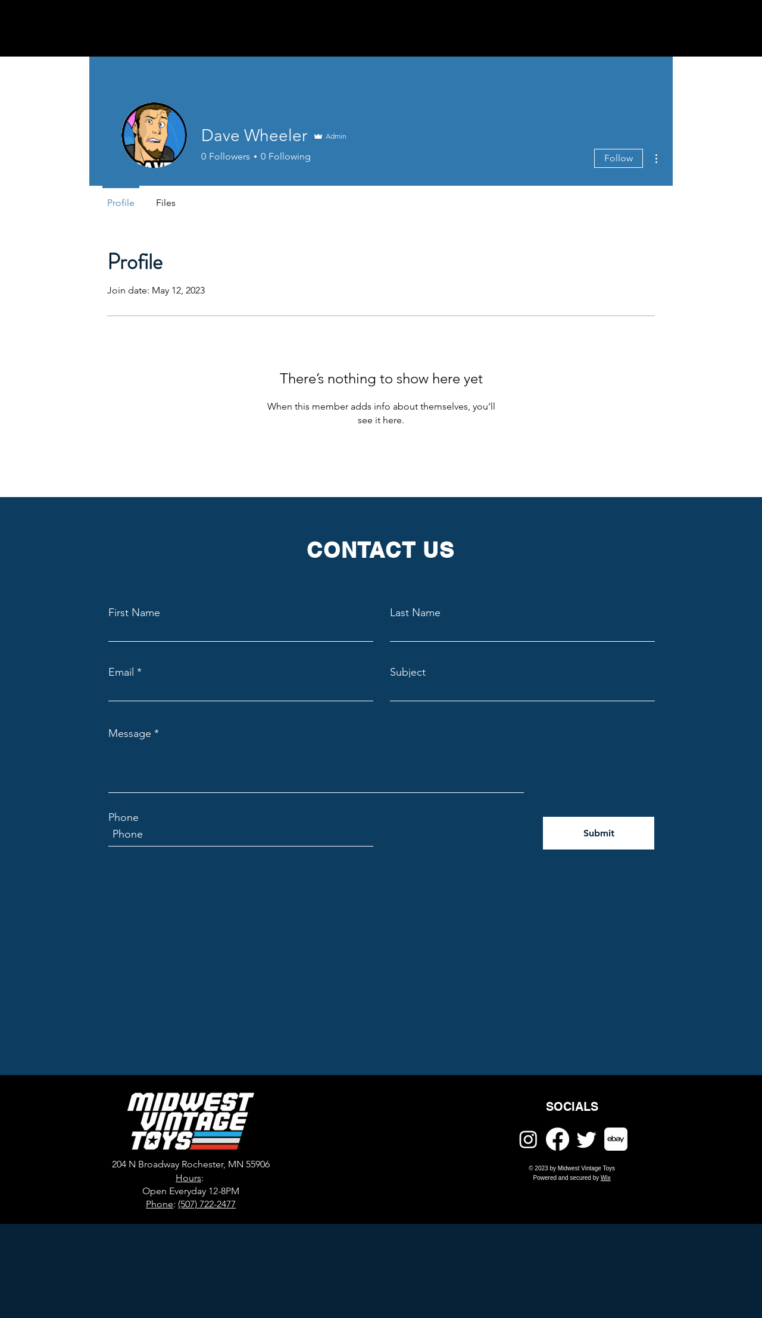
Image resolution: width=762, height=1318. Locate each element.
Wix (606, 1178)
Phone (123, 817)
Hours (188, 1177)
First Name (134, 612)
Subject (408, 672)
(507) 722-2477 (207, 1204)
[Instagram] (528, 1139)
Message (129, 733)
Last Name (415, 612)
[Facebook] (557, 1139)
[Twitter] (586, 1139)
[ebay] (615, 1139)
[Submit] (598, 833)
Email (121, 672)
